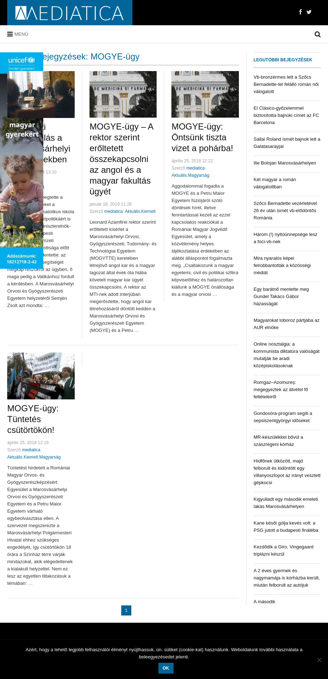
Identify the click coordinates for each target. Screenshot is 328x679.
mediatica (113, 211)
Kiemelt (148, 211)
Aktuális (132, 211)
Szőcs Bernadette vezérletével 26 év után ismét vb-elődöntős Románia (285, 210)
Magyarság (198, 175)
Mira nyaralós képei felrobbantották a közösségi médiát (282, 265)
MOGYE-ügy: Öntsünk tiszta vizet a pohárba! (202, 137)
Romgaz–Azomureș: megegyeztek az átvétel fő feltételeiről (281, 389)
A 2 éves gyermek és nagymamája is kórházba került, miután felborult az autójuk (287, 578)
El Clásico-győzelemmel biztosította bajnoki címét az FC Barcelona (286, 115)
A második (264, 601)
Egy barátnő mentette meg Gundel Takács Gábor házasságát (281, 296)
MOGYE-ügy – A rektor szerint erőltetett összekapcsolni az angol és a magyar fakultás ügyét (121, 159)
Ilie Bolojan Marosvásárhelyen (285, 163)
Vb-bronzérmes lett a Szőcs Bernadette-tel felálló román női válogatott (286, 84)
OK (166, 668)
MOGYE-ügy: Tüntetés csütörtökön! (33, 419)
